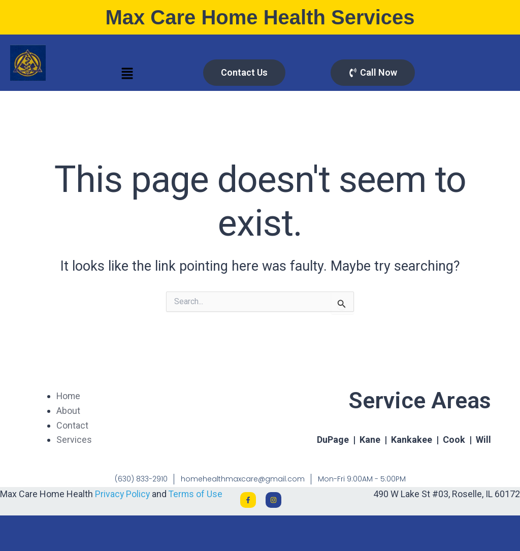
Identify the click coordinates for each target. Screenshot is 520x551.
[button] (127, 74)
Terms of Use (197, 494)
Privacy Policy (123, 494)
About (68, 410)
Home (68, 396)
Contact (72, 425)
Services (74, 439)
